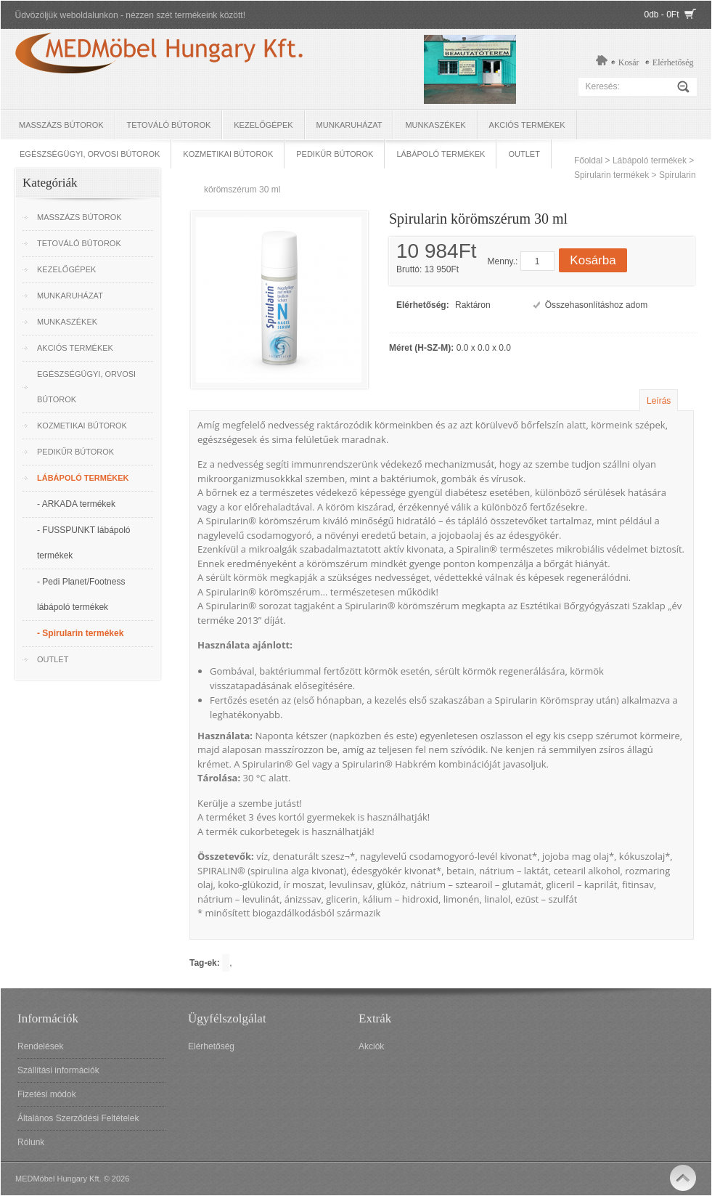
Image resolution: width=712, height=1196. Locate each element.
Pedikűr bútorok (334, 154)
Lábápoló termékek (440, 154)
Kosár (628, 62)
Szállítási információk (58, 1070)
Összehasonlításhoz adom (596, 305)
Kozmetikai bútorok (228, 154)
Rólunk (30, 1142)
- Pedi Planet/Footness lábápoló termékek (81, 594)
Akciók (371, 1046)
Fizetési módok (46, 1094)
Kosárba (592, 260)
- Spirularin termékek (80, 633)
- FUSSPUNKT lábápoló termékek (84, 543)
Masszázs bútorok (61, 125)
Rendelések (40, 1046)
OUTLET (523, 154)
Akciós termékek (527, 125)
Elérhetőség (673, 62)
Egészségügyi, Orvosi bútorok (90, 154)
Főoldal (588, 160)
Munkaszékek (435, 125)
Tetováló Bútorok (169, 125)
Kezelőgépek (263, 125)
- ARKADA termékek (76, 504)
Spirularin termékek (611, 175)
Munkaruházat (349, 125)
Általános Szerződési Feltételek (78, 1118)
